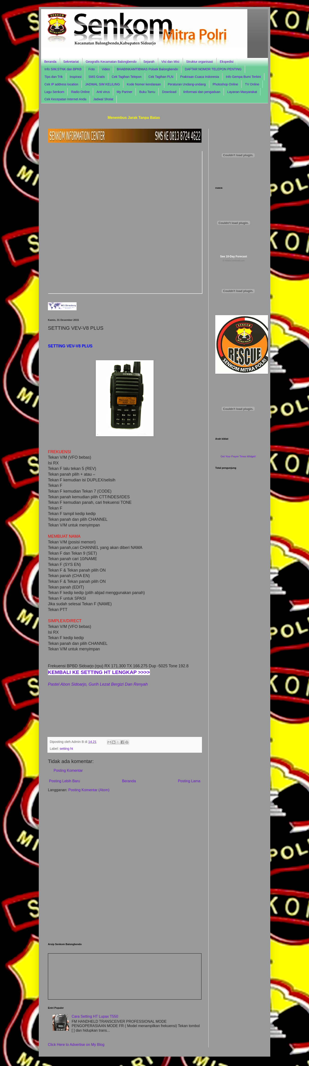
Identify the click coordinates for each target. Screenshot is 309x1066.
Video (106, 69)
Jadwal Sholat (103, 99)
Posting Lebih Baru (64, 781)
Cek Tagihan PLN (161, 77)
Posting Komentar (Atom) (89, 790)
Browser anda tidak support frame (125, 222)
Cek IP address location (61, 84)
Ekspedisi (227, 61)
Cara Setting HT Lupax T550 (95, 1016)
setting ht (66, 748)
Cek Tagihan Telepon (126, 77)
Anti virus (103, 92)
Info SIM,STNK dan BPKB (63, 69)
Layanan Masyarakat (242, 92)
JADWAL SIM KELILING (102, 84)
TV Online (252, 84)
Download (169, 92)
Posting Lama (189, 781)
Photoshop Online (225, 84)
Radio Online (80, 92)
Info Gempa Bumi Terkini (243, 77)
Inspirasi (76, 77)
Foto (91, 69)
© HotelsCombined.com (233, 260)
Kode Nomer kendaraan (144, 84)
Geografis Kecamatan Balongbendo (111, 61)
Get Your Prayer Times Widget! (238, 456)
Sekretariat (71, 61)
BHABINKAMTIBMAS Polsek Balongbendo (147, 69)
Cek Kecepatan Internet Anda (65, 99)
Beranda (50, 61)
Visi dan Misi (170, 61)
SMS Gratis (96, 77)
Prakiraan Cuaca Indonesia (199, 77)
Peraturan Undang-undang (187, 84)
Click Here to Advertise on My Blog (76, 1045)
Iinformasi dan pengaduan (201, 92)
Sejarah (148, 61)
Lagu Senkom (54, 92)
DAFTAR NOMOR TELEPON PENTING (213, 69)
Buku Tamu (147, 92)
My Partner (124, 92)
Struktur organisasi (199, 61)
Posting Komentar (68, 770)
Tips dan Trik (53, 77)
